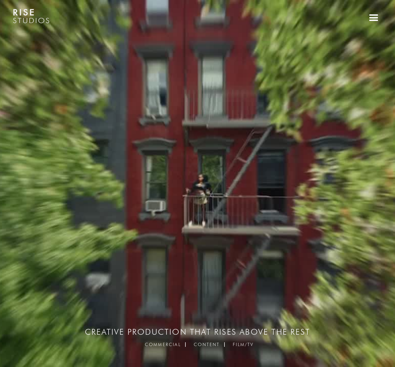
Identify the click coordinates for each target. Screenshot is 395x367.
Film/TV (243, 344)
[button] (373, 17)
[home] (31, 17)
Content (207, 344)
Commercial (163, 344)
